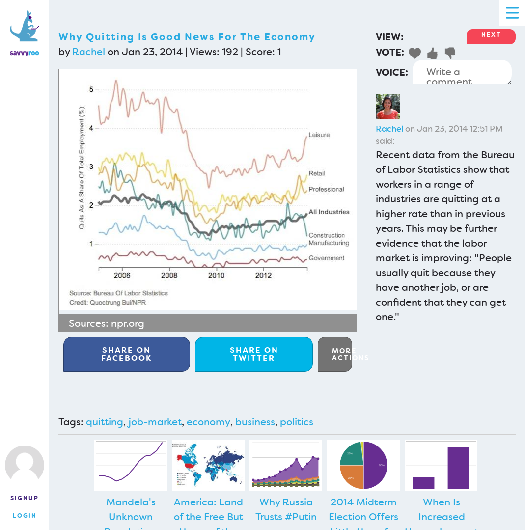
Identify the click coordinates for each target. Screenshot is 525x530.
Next (491, 35)
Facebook (126, 354)
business (255, 422)
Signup (24, 498)
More (342, 354)
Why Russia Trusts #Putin (286, 509)
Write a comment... (462, 72)
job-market (155, 422)
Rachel (88, 51)
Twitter (254, 354)
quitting (104, 422)
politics (296, 422)
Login (25, 516)
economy (208, 422)
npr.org (127, 323)
